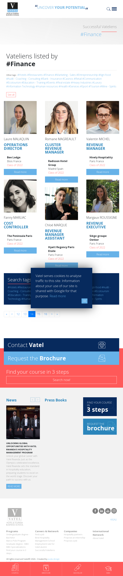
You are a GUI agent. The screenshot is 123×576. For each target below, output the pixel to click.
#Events (50, 82)
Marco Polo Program (16, 540)
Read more (20, 172)
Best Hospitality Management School (45, 539)
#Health (63, 86)
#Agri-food (104, 75)
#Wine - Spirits (108, 86)
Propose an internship (74, 537)
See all (11, 94)
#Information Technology (20, 86)
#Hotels (22, 75)
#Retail (78, 78)
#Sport (84, 86)
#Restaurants (35, 75)
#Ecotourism (13, 82)
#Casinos (67, 78)
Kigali (114, 519)
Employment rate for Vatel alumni (44, 545)
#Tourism (94, 86)
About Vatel (98, 538)
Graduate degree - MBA (17, 543)
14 (31, 314)
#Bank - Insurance (51, 78)
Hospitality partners (73, 534)
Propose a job (70, 540)
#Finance (48, 75)
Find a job (39, 534)
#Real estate (63, 82)
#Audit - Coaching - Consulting (23, 78)
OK (84, 301)
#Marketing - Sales (65, 75)
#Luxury (97, 82)
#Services (73, 86)
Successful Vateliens (45, 550)
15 (38, 314)
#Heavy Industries (81, 82)
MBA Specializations (15, 546)
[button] (32, 399)
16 (45, 314)
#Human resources (47, 86)
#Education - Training (33, 82)
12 (18, 314)
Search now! (61, 380)
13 (25, 314)
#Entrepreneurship (87, 75)
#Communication (92, 78)
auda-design (54, 559)
